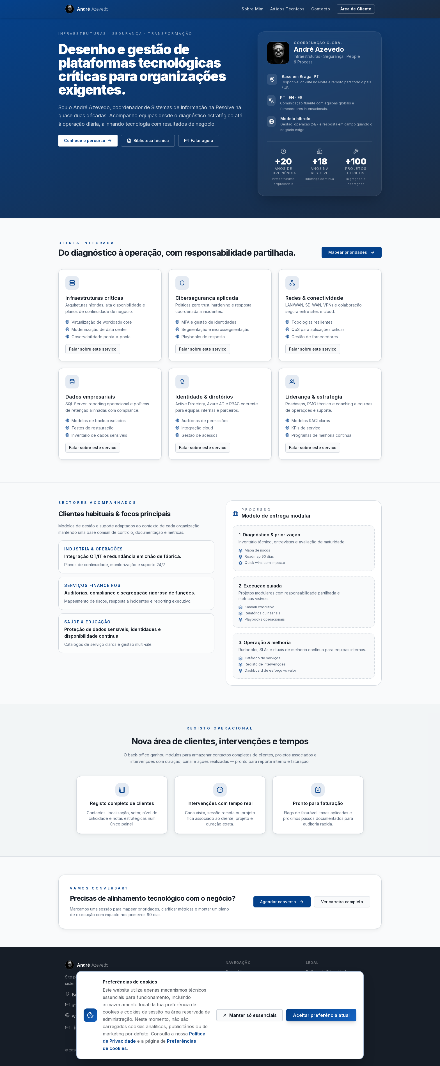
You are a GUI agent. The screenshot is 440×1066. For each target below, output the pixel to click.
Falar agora (198, 140)
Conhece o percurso (88, 140)
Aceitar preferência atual (321, 1015)
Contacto (320, 8)
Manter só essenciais (250, 1015)
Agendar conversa (282, 901)
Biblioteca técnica (148, 140)
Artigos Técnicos (287, 8)
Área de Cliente (355, 8)
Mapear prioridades (351, 252)
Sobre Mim (252, 8)
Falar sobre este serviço (92, 349)
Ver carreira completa (342, 901)
